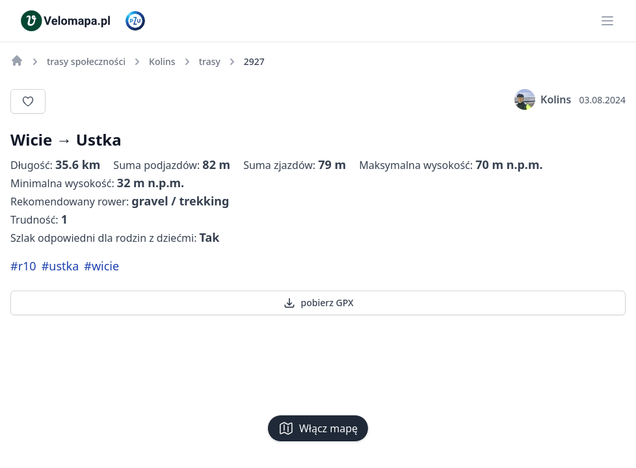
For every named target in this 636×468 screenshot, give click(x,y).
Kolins (542, 99)
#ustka (60, 266)
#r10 (23, 266)
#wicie (101, 266)
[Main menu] (607, 21)
